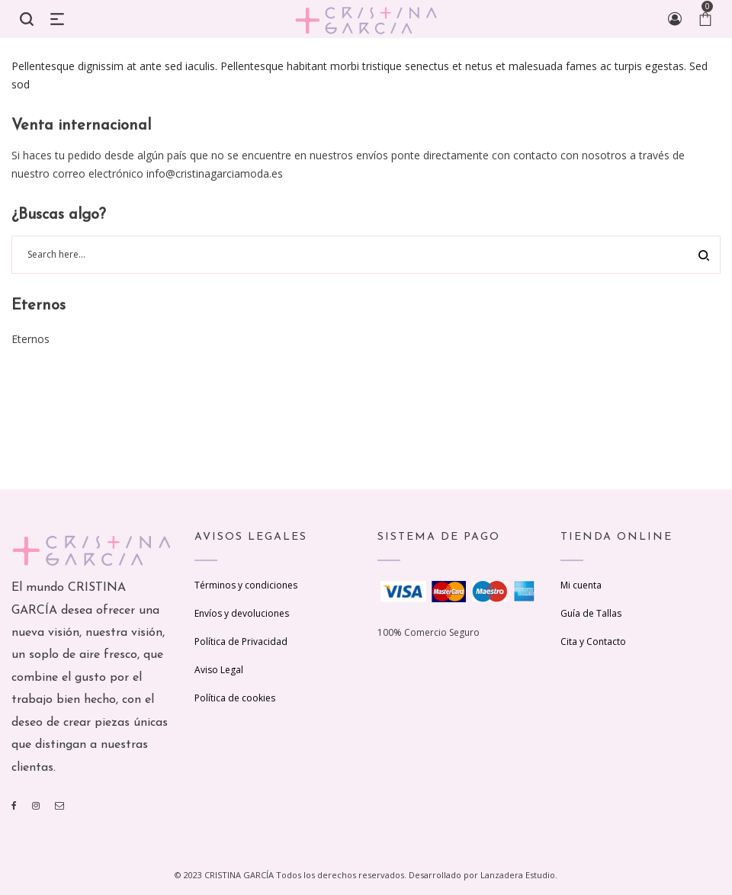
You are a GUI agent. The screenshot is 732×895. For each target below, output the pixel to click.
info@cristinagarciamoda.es (214, 173)
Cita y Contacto (593, 641)
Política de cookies (234, 697)
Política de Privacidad (240, 641)
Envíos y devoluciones (241, 613)
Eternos (30, 339)
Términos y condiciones (245, 585)
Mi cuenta (581, 585)
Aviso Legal (218, 669)
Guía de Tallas (590, 613)
